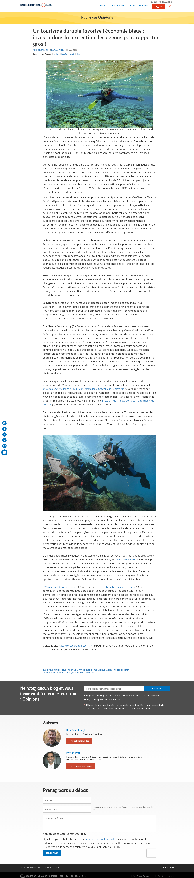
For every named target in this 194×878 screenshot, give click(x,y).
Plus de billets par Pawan (81, 766)
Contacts (143, 6)
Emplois (48, 867)
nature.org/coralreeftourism (75, 645)
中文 (78, 54)
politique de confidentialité (101, 839)
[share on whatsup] (4, 446)
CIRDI (84, 876)
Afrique (101, 670)
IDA (67, 876)
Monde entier (123, 670)
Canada (74, 670)
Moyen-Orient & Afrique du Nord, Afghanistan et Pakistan (68, 673)
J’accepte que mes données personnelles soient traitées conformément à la (126, 707)
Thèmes (131, 6)
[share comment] (4, 452)
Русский (155, 695)
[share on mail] (4, 423)
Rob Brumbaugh (41, 50)
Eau (44, 670)
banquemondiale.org (161, 2)
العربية (72, 54)
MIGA (77, 876)
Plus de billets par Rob (79, 741)
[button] (170, 6)
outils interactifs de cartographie (116, 587)
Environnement (54, 670)
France (82, 670)
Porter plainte (168, 867)
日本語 (100, 699)
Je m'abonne (156, 689)
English (56, 54)
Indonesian (114, 699)
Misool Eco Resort (124, 559)
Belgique (66, 670)
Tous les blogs (117, 6)
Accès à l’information (35, 867)
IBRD (61, 876)
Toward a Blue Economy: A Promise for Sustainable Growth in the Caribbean (83, 388)
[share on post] (4, 434)
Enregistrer (52, 853)
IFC (72, 876)
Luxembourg (91, 670)
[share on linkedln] (4, 440)
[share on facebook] (4, 429)
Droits (22, 867)
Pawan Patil (57, 50)
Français (48, 54)
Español (64, 54)
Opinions (105, 18)
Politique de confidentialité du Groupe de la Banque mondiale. (119, 708)
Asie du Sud (111, 670)
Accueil (103, 6)
